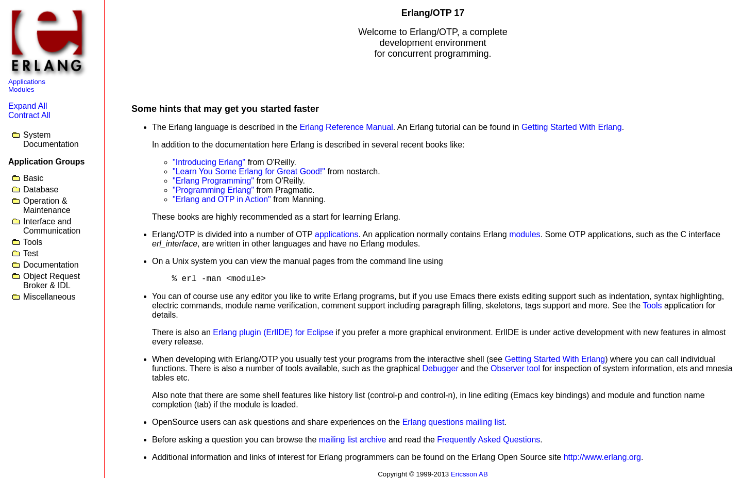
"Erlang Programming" (213, 180)
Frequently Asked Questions (488, 439)
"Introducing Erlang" (209, 162)
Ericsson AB (469, 474)
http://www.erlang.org (602, 457)
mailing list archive (352, 439)
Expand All (27, 106)
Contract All (29, 115)
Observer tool (515, 368)
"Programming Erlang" (213, 190)
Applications (26, 82)
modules (524, 234)
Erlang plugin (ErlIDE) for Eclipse (273, 332)
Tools (652, 305)
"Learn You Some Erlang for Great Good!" (249, 171)
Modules (21, 89)
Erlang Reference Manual (346, 127)
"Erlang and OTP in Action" (222, 199)
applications (337, 234)
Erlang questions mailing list (453, 422)
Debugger (440, 368)
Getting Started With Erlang (571, 127)
